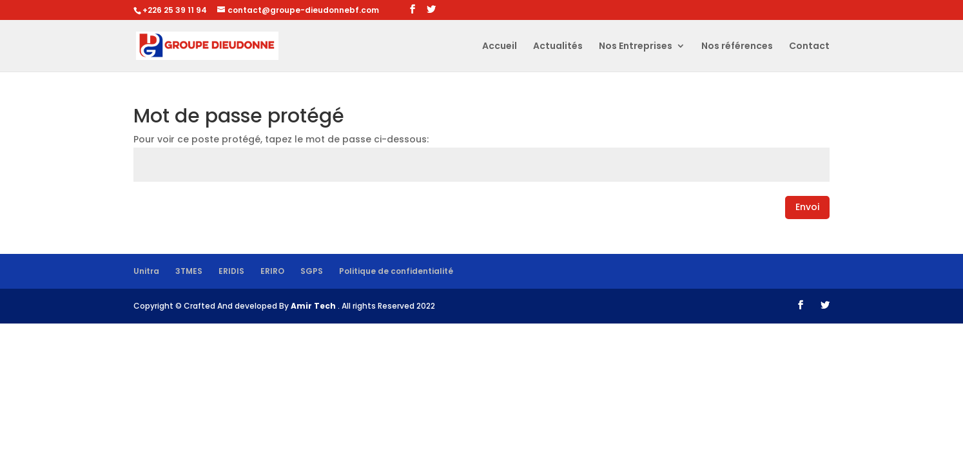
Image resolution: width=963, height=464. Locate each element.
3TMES (188, 271)
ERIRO (272, 271)
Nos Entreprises (635, 46)
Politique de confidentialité (396, 271)
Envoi (807, 206)
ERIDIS (231, 271)
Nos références (737, 46)
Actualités (558, 46)
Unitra (146, 271)
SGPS (311, 271)
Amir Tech (314, 305)
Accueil (499, 46)
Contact (809, 46)
